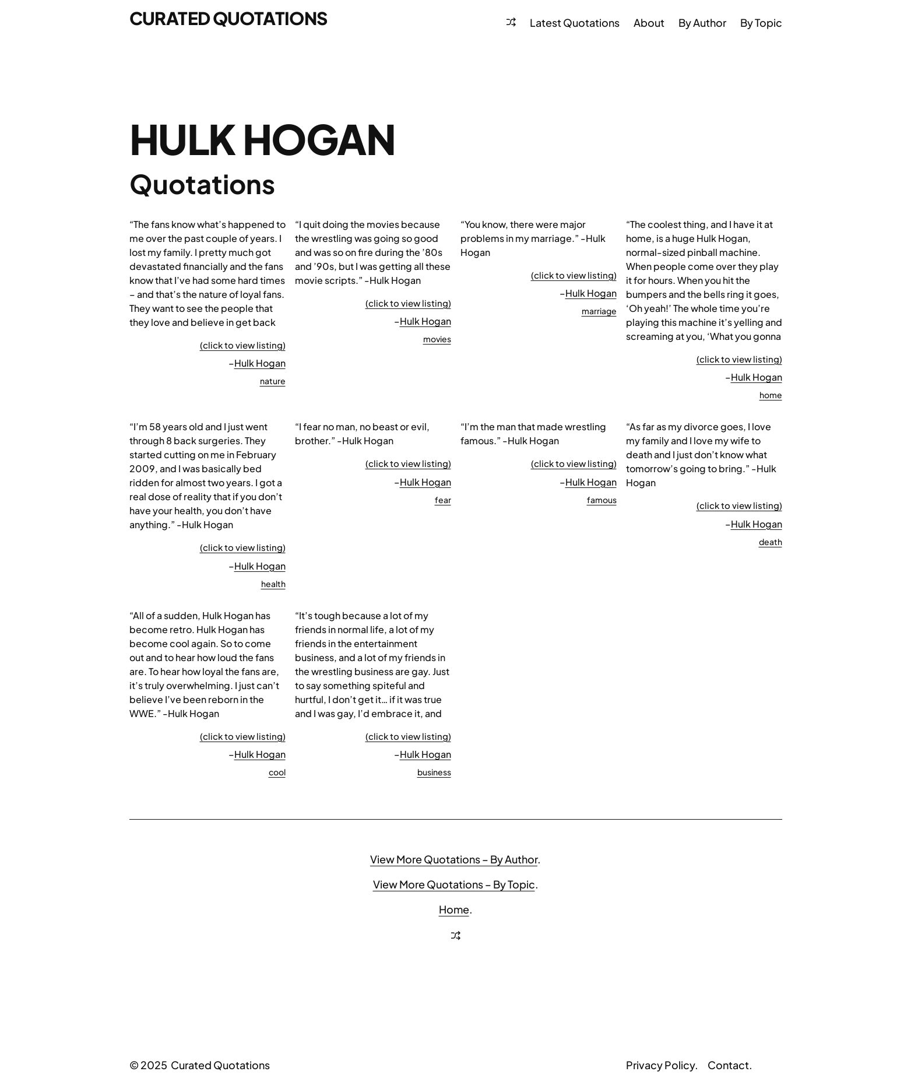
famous (602, 499)
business (434, 772)
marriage (599, 310)
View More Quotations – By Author (453, 859)
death (770, 541)
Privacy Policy (660, 1065)
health (273, 583)
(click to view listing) (243, 344)
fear (443, 499)
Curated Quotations (228, 18)
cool (277, 772)
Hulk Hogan (260, 363)
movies (437, 338)
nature (273, 380)
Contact (728, 1065)
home (770, 394)
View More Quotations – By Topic (454, 884)
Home (454, 909)
